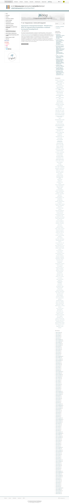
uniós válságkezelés (59, 266)
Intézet (21, 1)
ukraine (58, 219)
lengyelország (60, 280)
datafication (62, 296)
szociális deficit (60, 173)
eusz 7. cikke (62, 110)
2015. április (58, 350)
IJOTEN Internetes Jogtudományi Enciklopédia (11, 27)
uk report (61, 219)
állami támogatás (60, 101)
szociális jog (60, 107)
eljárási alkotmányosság (60, 271)
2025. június (58, 485)
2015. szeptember (59, 356)
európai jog (59, 209)
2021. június (58, 429)
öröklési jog (57, 205)
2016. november (59, 374)
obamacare (56, 191)
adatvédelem (59, 130)
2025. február (58, 479)
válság (61, 267)
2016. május (58, 367)
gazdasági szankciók (61, 201)
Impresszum (58, 27)
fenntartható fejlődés (59, 156)
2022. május (58, 443)
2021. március (58, 424)
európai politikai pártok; (60, 287)
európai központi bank (60, 85)
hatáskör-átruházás (59, 179)
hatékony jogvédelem (60, 254)
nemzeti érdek (57, 113)
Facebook (7, 40)
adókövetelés (60, 299)
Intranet (10, 498)
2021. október (58, 434)
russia (62, 147)
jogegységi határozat (59, 102)
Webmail (5, 498)
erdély (62, 275)
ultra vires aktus (59, 122)
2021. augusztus (59, 431)
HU (58, 1)
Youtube (7, 42)
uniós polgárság (61, 205)
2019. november (59, 406)
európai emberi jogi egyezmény (59, 210)
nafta (59, 160)
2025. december (58, 490)
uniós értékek (62, 104)
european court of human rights (59, 318)
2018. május (58, 387)
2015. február (58, 347)
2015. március (58, 349)
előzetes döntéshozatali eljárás (60, 96)
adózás (62, 215)
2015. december (58, 360)
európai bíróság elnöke (58, 253)
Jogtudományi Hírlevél (10, 23)
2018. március (58, 384)
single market (58, 227)
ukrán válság (61, 144)
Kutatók (31, 1)
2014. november (59, 343)
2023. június (58, 458)
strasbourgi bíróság (60, 143)
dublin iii (60, 249)
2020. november (59, 420)
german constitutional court (59, 245)
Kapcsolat (44, 1)
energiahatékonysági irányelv (60, 240)
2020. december (58, 422)
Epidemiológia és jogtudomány (11, 33)
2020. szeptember (59, 419)
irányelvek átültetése (58, 108)
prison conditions (60, 162)
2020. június (58, 415)
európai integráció (60, 153)
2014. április (58, 333)
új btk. (63, 197)
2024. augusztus (59, 471)
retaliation (61, 227)
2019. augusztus (59, 403)
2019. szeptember (59, 405)
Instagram (7, 43)
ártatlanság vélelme (58, 263)
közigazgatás (62, 166)
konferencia (57, 276)
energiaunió (59, 241)
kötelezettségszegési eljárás (59, 125)
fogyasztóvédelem (60, 87)
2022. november (59, 450)
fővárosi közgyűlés (60, 139)
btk (63, 136)
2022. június (58, 444)
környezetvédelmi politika (59, 259)
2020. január (58, 409)
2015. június (58, 353)
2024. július (58, 469)
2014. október (58, 342)
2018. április (58, 385)
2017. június (58, 382)
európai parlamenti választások (60, 127)
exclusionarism (58, 223)
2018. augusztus (59, 391)
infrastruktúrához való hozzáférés (59, 214)
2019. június (58, 401)
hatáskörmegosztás (59, 196)
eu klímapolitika (60, 283)
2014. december (58, 345)
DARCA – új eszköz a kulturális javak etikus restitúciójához (60, 56)
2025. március (58, 480)
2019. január (58, 395)
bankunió (57, 132)
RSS (24, 498)
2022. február (58, 438)
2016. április (58, 366)
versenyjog (57, 104)
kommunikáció (58, 296)
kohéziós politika (62, 291)
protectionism (62, 223)
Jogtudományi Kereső (9, 25)
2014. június (58, 336)
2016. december (58, 375)
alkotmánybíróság (60, 92)
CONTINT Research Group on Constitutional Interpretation (11, 31)
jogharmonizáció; (58, 304)
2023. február (58, 452)
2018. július (58, 389)
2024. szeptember (59, 472)
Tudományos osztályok (10, 18)
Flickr (7, 45)
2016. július (58, 370)
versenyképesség (58, 215)
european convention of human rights (60, 116)
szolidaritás (61, 146)
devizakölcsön (59, 135)
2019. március (58, 398)
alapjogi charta (60, 206)
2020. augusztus (59, 417)
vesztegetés (58, 187)
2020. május (58, 413)
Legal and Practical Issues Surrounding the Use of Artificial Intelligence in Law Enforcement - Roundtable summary (60, 42)
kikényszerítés (61, 172)
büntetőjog (61, 192)
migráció (57, 146)
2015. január (58, 346)
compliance (62, 149)
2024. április (58, 466)
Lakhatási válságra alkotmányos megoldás (60, 66)
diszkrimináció (59, 84)
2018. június (58, 388)
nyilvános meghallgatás (60, 295)
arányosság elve (58, 111)
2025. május (58, 483)
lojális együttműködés (60, 200)
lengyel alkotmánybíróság (59, 279)
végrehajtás (56, 201)
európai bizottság (60, 81)
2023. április (58, 455)
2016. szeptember (59, 371)
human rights (57, 166)
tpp (61, 160)
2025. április (58, 482)
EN (60, 1)
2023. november (59, 461)
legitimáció (57, 172)
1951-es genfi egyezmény (59, 250)
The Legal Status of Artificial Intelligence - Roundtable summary (60, 68)
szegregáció (59, 327)
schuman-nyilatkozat (60, 237)
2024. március (58, 465)
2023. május (58, 457)
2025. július (58, 486)
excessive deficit (61, 222)
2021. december (58, 437)
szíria (63, 267)
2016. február (58, 363)
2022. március (58, 440)
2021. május (58, 427)
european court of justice (61, 228)
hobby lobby (58, 192)
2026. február (58, 492)
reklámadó (56, 235)
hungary (56, 228)
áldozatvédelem (62, 193)
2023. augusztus (59, 459)
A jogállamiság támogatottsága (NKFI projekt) (12, 35)
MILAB (7, 29)
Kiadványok (37, 1)
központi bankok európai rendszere (59, 178)
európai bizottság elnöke (60, 129)
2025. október (58, 489)
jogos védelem (57, 193)
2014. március (58, 332)
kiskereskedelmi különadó (59, 176)
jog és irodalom (59, 275)
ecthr (63, 160)
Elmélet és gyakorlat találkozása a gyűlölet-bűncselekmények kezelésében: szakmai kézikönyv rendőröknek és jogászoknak (60, 61)
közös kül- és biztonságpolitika (60, 141)
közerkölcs (59, 183)
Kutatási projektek (9, 20)
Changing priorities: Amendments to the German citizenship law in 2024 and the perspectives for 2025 (60, 72)
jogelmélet (58, 313)
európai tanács (58, 267)
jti (50, 2)
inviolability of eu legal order (60, 231)
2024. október (58, 473)
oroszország (62, 113)
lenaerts (63, 253)
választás (62, 111)
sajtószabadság (59, 317)
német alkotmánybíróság (60, 124)
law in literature (61, 276)
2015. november (59, 359)
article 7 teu (62, 232)
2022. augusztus (59, 447)
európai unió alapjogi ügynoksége (59, 184)
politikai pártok (57, 291)
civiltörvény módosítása (28, 34)
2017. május (58, 381)
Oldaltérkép (14, 498)
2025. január (58, 478)
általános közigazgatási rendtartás (59, 322)
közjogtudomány (58, 326)
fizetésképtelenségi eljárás (59, 300)
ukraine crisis (57, 149)
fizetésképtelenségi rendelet (59, 119)
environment (61, 169)
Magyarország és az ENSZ (10, 37)
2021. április (58, 426)
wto (62, 130)
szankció (57, 144)
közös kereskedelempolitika (59, 114)
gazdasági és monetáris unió (60, 98)
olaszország (62, 305)
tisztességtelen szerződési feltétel (60, 89)
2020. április (58, 412)
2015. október (58, 357)
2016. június (58, 368)
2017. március (58, 378)
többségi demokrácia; (58, 305)
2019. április (58, 399)
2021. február (58, 423)
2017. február (58, 377)
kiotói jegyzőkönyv (58, 286)
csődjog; (62, 304)
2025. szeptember (59, 487)
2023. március (58, 454)
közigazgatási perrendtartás (59, 321)
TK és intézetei (8, 1)
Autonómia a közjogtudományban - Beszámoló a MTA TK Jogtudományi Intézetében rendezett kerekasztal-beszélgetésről (36, 27)
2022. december (58, 451)
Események (8, 15)
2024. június (58, 468)
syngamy (57, 169)
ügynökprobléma (58, 258)
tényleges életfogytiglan (58, 197)
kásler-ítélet (57, 110)
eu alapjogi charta (60, 105)
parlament (61, 313)
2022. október (58, 448)
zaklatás (62, 326)
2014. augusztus (59, 339)
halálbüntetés (60, 236)
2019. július (58, 402)
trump (57, 160)
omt (63, 245)
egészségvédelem (59, 262)
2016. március (58, 364)
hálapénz (61, 187)
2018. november (59, 394)
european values (58, 232)
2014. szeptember (59, 340)
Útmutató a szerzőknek (60, 26)
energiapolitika (59, 133)
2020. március (58, 410)
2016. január (58, 361)
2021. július (58, 430)
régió (56, 292)
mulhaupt (62, 292)
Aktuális (16, 1)
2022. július (58, 445)
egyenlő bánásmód (59, 309)
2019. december (58, 408)
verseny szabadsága (61, 235)
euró (63, 108)
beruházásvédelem (59, 272)
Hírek (7, 13)
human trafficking (60, 165)
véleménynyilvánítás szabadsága (59, 314)
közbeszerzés (62, 258)
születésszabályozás (61, 191)
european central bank (60, 244)
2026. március (58, 493)
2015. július (58, 354)
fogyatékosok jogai (59, 136)
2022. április (58, 441)
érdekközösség (62, 257)
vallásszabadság (60, 188)
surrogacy (59, 163)
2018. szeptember (59, 392)
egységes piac (58, 147)
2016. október (58, 373)
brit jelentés (57, 222)
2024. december (58, 476)
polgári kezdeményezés (60, 159)
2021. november (59, 436)
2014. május (58, 335)
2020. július (58, 416)
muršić (62, 317)
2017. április (58, 380)
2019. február (58, 396)
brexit (60, 118)
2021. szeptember (59, 433)
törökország (62, 263)
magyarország (61, 132)
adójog (62, 286)
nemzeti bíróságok (60, 121)
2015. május (58, 352)
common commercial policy (59, 308)
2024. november (59, 475)
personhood (62, 168)
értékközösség (57, 257)
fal (58, 249)
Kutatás (26, 1)
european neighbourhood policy (59, 218)
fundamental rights (60, 150)
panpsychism (57, 168)
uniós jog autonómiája (60, 213)
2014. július (58, 338)
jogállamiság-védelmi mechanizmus (60, 282)
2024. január (58, 462)
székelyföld (59, 292)
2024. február (58, 464)
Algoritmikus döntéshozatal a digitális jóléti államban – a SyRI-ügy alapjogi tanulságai (60, 36)
